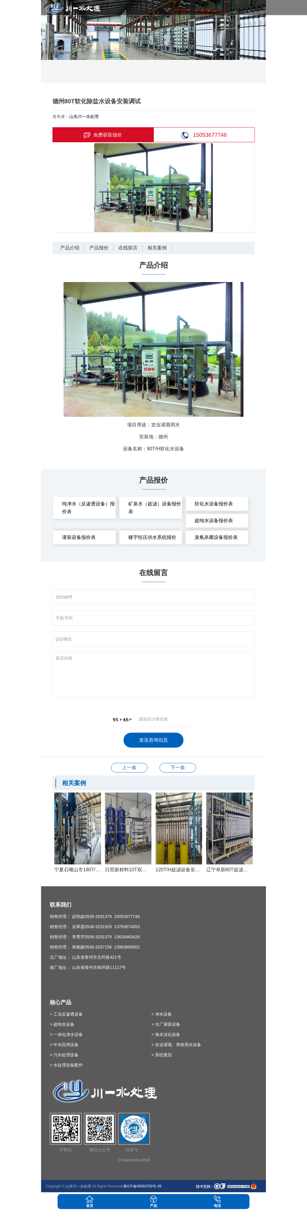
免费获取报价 (103, 135)
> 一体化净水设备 (66, 1034)
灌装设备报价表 (79, 537)
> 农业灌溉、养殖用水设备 (176, 1044)
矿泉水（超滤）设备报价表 (154, 507)
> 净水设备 (161, 1014)
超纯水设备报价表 (214, 520)
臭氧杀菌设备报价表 (216, 537)
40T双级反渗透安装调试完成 (129, 767)
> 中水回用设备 (64, 1044)
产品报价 (99, 247)
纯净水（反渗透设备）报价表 (88, 507)
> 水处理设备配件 (66, 1065)
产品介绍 (69, 247)
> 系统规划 (161, 1054)
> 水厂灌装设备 (165, 1024)
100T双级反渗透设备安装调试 (178, 767)
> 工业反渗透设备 (66, 1014)
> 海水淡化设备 (165, 1034)
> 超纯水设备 (62, 1024)
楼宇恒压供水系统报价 (152, 537)
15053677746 (204, 135)
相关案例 (157, 247)
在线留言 (128, 247)
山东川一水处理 (84, 116)
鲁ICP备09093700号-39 (143, 1186)
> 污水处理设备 (64, 1054)
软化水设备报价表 (214, 503)
